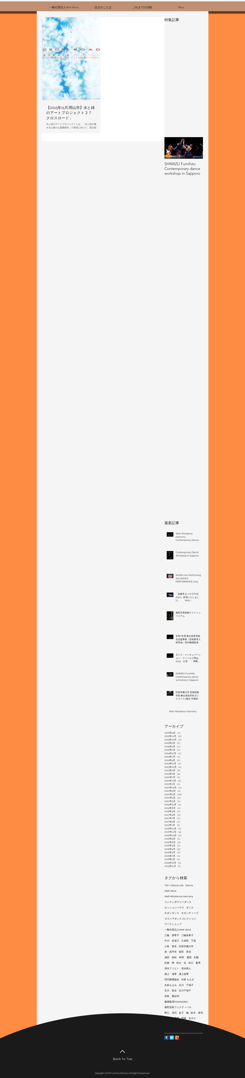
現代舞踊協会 (171, 979)
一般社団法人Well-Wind (177, 930)
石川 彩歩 (170, 990)
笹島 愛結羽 (171, 996)
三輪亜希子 (187, 935)
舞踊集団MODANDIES (176, 1002)
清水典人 (186, 968)
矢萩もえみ (170, 985)
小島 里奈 (170, 946)
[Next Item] (197, 148)
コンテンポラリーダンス (177, 902)
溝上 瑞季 (170, 974)
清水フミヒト (171, 968)
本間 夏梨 (185, 957)
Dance (189, 885)
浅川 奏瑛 (194, 963)
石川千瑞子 (185, 990)
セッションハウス (174, 907)
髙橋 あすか (188, 1018)
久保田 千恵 (188, 941)
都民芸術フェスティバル (177, 1007)
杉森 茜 (169, 963)
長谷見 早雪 (171, 1018)
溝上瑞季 (184, 974)
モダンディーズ (189, 913)
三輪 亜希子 (171, 935)
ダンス (190, 907)
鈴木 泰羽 (197, 1013)
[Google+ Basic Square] (177, 1038)
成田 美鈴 (170, 957)
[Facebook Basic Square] (166, 1038)
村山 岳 (181, 963)
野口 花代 (170, 1013)
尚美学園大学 (186, 946)
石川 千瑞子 (186, 985)
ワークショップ (173, 924)
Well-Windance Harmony (178, 896)
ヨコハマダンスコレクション (180, 919)
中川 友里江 (171, 941)
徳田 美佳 (185, 952)
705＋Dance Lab (173, 885)
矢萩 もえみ (187, 979)
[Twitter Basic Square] (172, 1038)
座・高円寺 (170, 952)
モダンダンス (171, 913)
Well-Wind (170, 891)
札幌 (196, 957)
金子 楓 (184, 1013)
